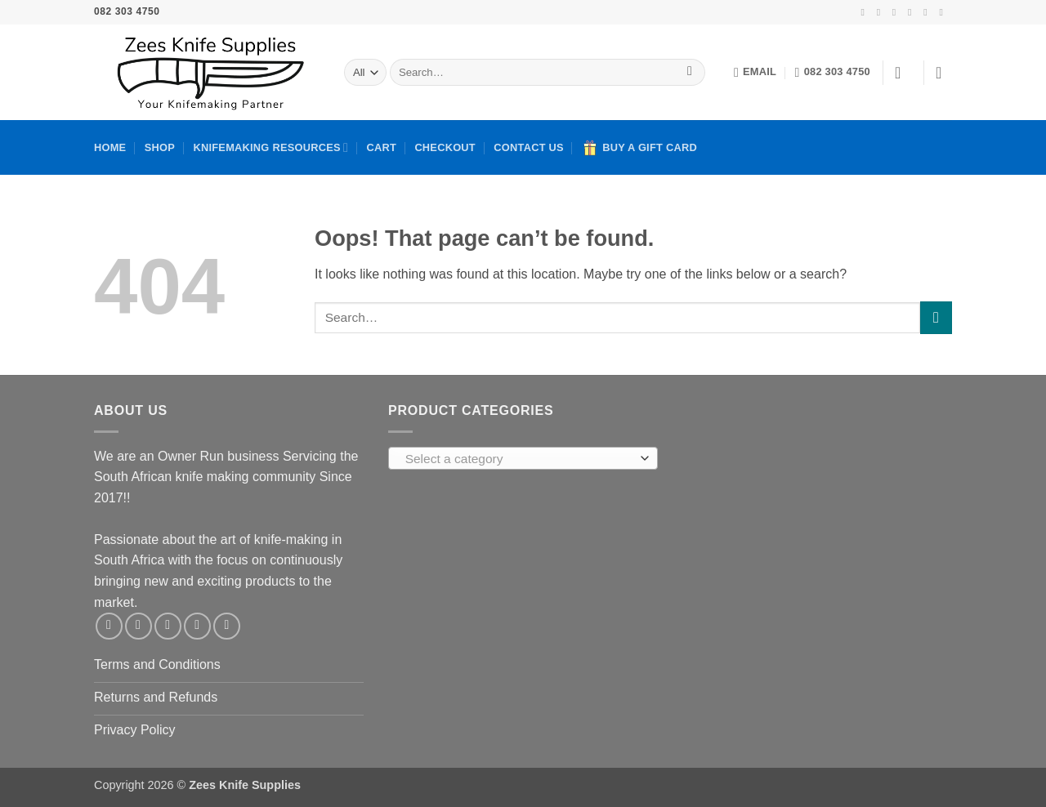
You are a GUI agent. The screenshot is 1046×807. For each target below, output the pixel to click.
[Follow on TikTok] (897, 12)
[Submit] (690, 73)
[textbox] (519, 459)
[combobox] (523, 458)
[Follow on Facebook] (865, 12)
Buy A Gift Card (639, 148)
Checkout (445, 147)
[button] (903, 73)
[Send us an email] (913, 12)
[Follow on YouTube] (944, 12)
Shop (160, 147)
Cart (381, 147)
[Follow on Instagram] (882, 12)
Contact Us (529, 147)
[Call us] (928, 12)
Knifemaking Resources (270, 147)
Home (110, 147)
